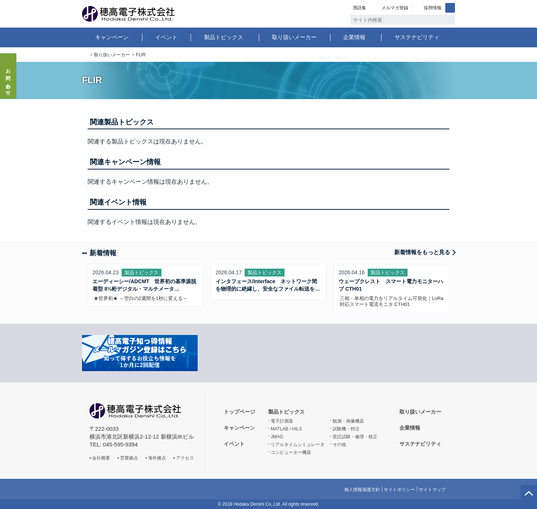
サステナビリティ (417, 37)
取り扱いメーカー (294, 37)
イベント (166, 37)
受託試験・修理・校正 (355, 436)
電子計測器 (282, 421)
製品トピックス (223, 37)
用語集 (359, 8)
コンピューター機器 (291, 452)
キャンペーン (112, 37)
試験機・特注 (346, 428)
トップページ (85, 55)
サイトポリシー (399, 489)
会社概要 (101, 458)
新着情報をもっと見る (422, 252)
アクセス (185, 458)
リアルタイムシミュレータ (297, 444)
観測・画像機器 (348, 421)
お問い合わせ (8, 80)
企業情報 (354, 37)
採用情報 (433, 8)
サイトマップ (432, 489)
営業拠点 (129, 458)
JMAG (277, 436)
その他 (339, 444)
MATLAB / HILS (286, 428)
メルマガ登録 (394, 8)
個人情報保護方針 (362, 489)
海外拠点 (157, 458)
